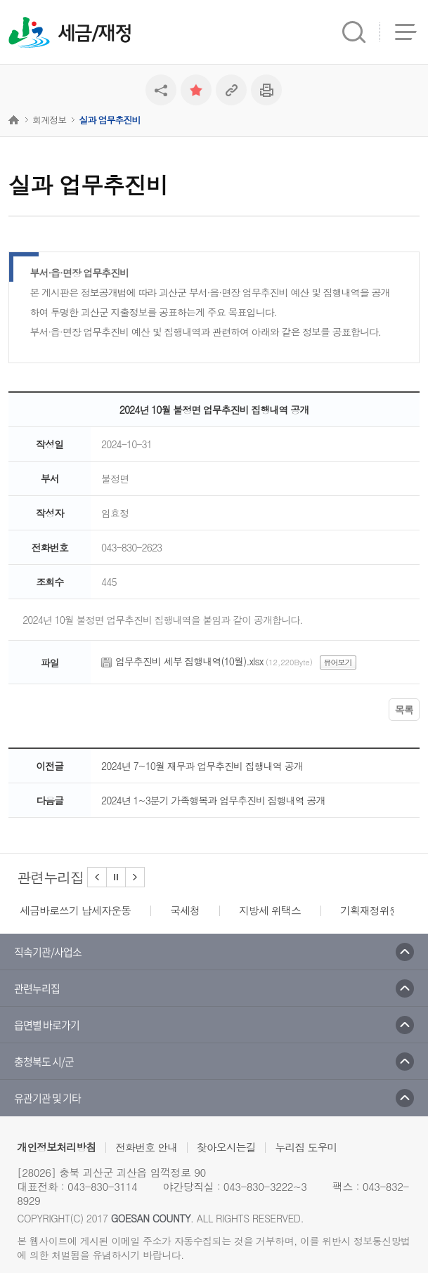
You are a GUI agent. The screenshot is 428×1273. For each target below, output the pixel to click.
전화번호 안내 (146, 1147)
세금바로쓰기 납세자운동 (75, 910)
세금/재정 (94, 34)
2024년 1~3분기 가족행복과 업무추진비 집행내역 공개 (213, 800)
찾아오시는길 (226, 1147)
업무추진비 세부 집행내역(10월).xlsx (189, 661)
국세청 (185, 910)
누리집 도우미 (306, 1147)
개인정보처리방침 (56, 1147)
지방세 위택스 (270, 910)
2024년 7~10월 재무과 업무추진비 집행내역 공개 (202, 766)
